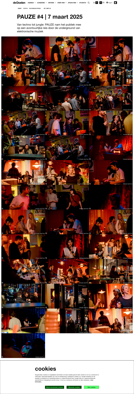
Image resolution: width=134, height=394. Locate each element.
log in (109, 3)
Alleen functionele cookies (53, 387)
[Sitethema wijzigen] (95, 2)
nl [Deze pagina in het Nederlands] (101, 2)
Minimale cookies (73, 387)
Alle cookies (91, 387)
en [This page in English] (103, 2)
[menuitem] (82, 3)
